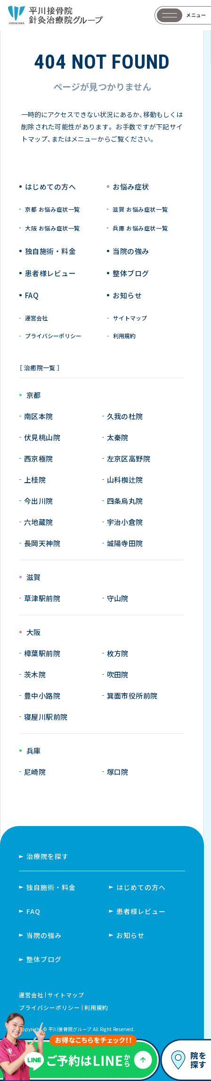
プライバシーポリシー (53, 336)
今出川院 (38, 500)
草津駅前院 (42, 598)
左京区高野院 (129, 458)
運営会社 (36, 318)
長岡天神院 (42, 543)
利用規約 (124, 336)
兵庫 (33, 751)
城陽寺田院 (125, 543)
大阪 (33, 632)
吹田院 (118, 674)
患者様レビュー (50, 273)
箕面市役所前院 (132, 695)
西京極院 (38, 458)
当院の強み (131, 250)
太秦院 (118, 437)
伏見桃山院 (42, 437)
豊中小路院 (42, 695)
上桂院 (35, 479)
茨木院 (35, 674)
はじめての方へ (50, 186)
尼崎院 (35, 771)
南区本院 (38, 416)
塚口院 (118, 771)
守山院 (118, 598)
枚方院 (118, 653)
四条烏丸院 (125, 500)
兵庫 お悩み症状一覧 (140, 228)
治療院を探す (47, 856)
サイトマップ (130, 318)
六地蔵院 (38, 521)
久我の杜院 (125, 416)
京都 (33, 395)
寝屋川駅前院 (46, 716)
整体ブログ (131, 273)
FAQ (32, 295)
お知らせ (127, 295)
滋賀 (33, 577)
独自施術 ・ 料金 (50, 250)
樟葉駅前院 (42, 653)
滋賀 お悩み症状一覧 (140, 209)
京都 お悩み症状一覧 (52, 209)
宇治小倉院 (125, 521)
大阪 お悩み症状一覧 (52, 228)
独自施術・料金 (51, 887)
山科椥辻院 (125, 479)
